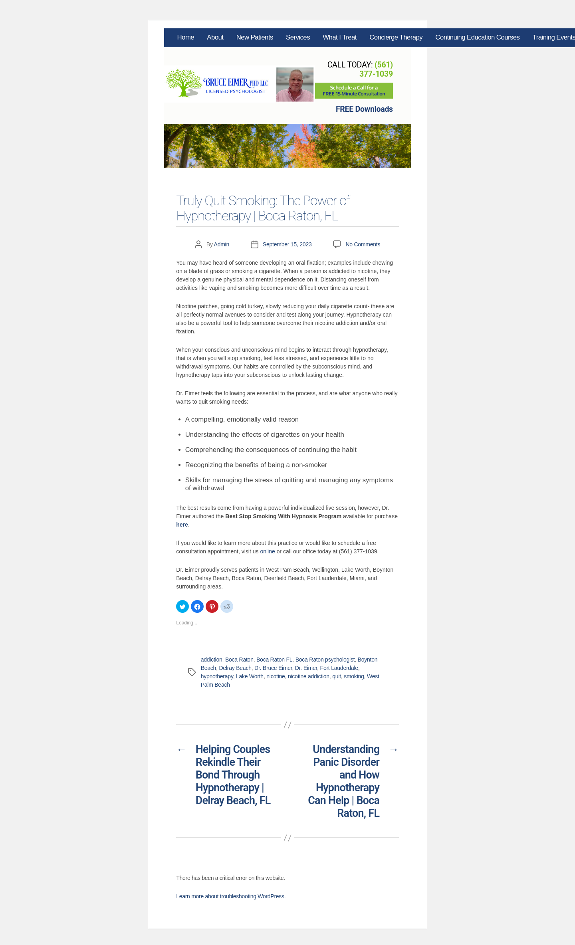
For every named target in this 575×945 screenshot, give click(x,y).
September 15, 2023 (287, 244)
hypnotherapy (217, 676)
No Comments (362, 244)
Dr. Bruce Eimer (273, 668)
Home (185, 37)
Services (298, 37)
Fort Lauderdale (339, 668)
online (267, 551)
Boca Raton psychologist (325, 659)
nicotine (275, 676)
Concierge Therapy (395, 37)
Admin (222, 244)
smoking (354, 676)
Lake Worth (250, 676)
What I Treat (340, 37)
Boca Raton (239, 659)
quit (336, 676)
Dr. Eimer (306, 668)
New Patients (254, 37)
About (215, 37)
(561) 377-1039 (376, 69)
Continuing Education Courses (477, 37)
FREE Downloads (364, 109)
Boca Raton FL (274, 659)
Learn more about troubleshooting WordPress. (231, 896)
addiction (211, 659)
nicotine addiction (308, 676)
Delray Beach (235, 668)
